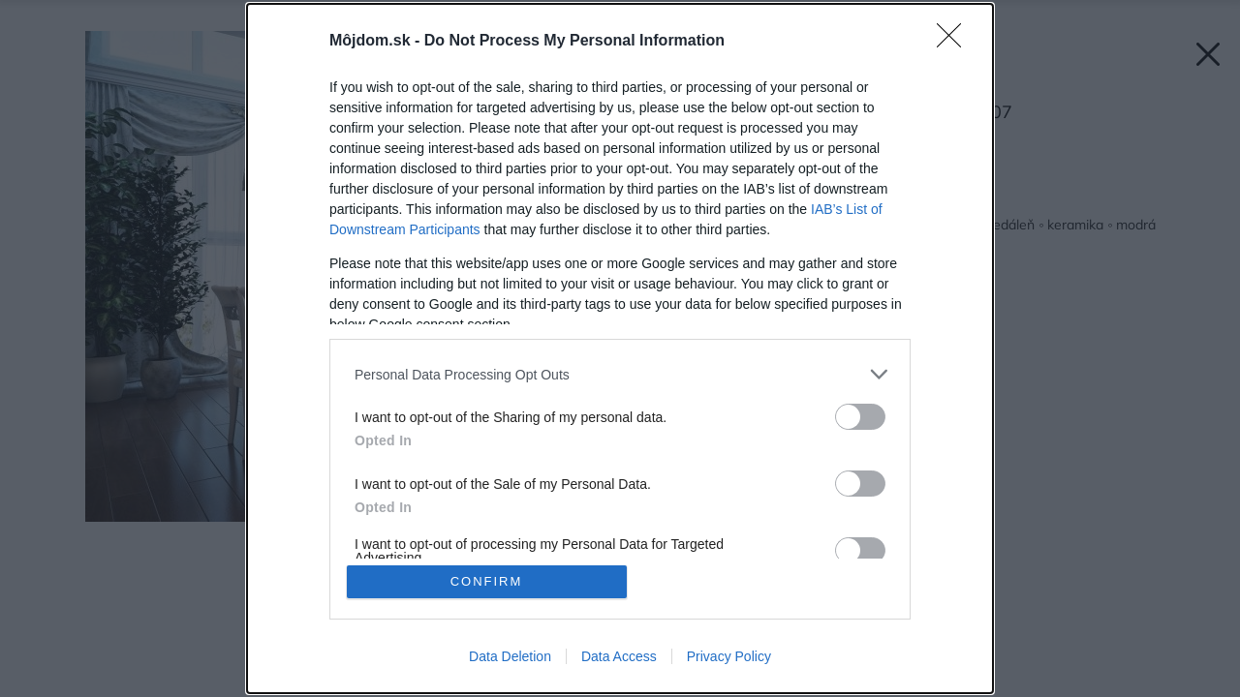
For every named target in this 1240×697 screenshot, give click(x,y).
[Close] (955, 41)
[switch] (860, 417)
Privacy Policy (729, 656)
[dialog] (620, 348)
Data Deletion (510, 656)
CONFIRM (486, 581)
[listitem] (620, 374)
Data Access (619, 656)
